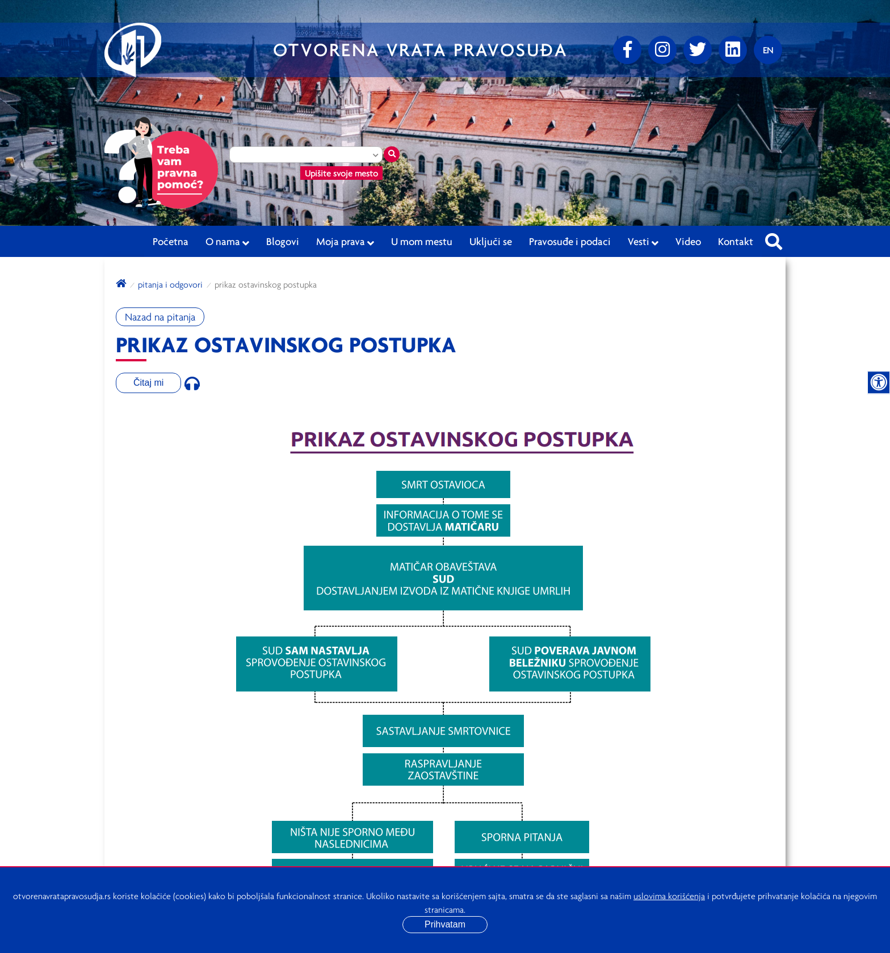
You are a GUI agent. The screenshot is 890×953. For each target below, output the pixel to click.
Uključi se (490, 241)
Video (688, 241)
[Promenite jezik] (768, 50)
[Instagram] (662, 50)
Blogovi (282, 241)
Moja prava (345, 241)
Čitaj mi (148, 382)
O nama (227, 241)
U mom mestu (421, 241)
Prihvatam (445, 924)
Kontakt (735, 241)
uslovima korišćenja (669, 896)
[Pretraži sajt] (774, 238)
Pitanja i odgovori (170, 284)
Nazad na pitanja (160, 317)
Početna (170, 241)
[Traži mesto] (392, 154)
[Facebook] (627, 50)
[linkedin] (733, 50)
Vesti (643, 241)
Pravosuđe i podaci (570, 241)
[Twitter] (697, 50)
